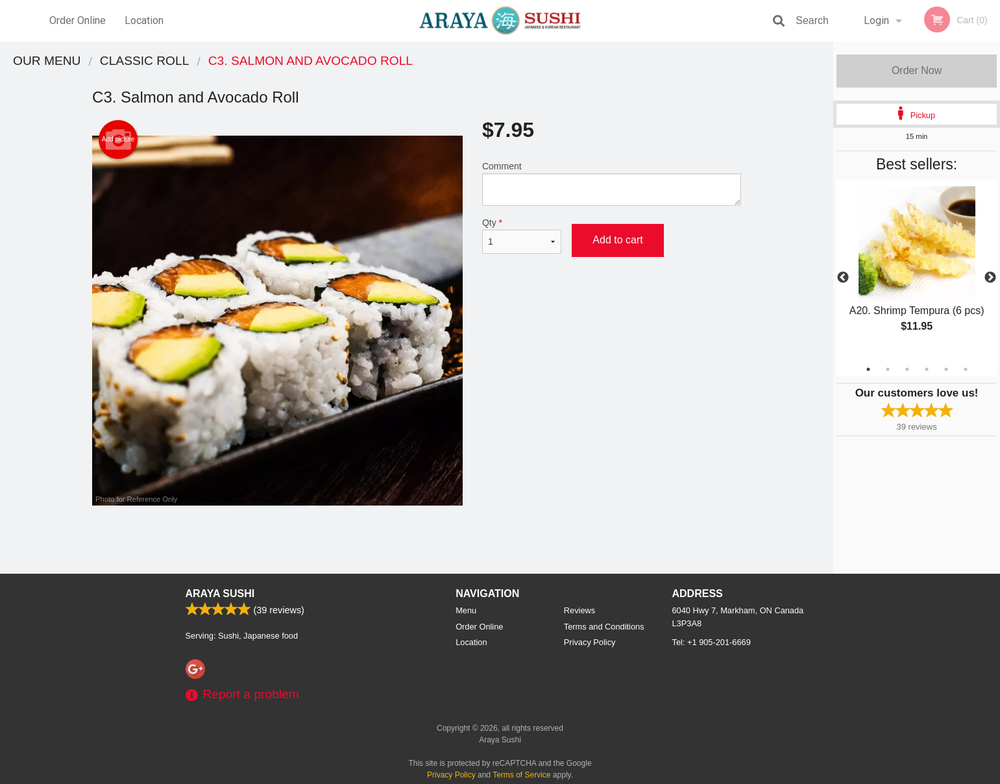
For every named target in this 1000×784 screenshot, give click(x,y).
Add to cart (617, 239)
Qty (521, 235)
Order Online (77, 20)
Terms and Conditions (604, 626)
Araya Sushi (220, 593)
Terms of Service (521, 774)
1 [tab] (868, 369)
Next (990, 277)
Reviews (579, 610)
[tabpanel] (917, 270)
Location (144, 20)
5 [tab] (946, 369)
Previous (842, 277)
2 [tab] (887, 369)
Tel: (711, 642)
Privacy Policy (590, 642)
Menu (466, 610)
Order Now (917, 70)
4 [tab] (926, 369)
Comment (611, 183)
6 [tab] (965, 369)
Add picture (118, 139)
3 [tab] (907, 369)
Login (876, 20)
